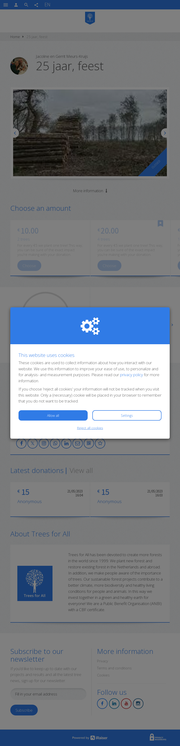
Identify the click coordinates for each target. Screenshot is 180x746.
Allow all (53, 415)
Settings (127, 415)
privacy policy (131, 374)
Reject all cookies (90, 428)
